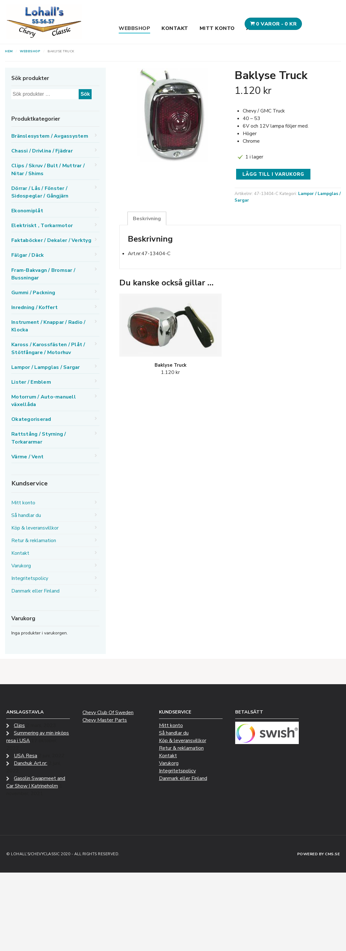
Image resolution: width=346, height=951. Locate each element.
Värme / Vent (27, 456)
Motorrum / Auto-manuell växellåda (43, 400)
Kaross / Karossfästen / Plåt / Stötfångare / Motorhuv (48, 348)
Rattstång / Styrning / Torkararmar (38, 438)
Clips (19, 725)
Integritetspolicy (29, 578)
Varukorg (21, 565)
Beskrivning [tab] (147, 218)
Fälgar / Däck (27, 255)
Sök (85, 94)
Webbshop (134, 28)
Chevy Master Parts (104, 720)
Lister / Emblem (31, 382)
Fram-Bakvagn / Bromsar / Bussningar (43, 274)
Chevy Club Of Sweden (107, 712)
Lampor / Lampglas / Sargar (45, 367)
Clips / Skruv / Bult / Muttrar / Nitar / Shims (48, 169)
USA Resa (25, 755)
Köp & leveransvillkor (35, 527)
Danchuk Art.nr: (30, 763)
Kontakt (175, 28)
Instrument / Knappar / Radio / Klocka (48, 326)
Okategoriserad (31, 419)
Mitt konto (217, 28)
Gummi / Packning (33, 292)
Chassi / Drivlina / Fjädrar (42, 150)
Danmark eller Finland (35, 590)
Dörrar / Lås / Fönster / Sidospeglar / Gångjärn (40, 192)
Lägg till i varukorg (273, 174)
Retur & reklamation (33, 540)
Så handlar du (26, 515)
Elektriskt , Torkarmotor (42, 225)
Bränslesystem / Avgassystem (49, 136)
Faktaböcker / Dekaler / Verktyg (51, 240)
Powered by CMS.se (318, 853)
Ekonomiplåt (27, 210)
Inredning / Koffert (34, 307)
